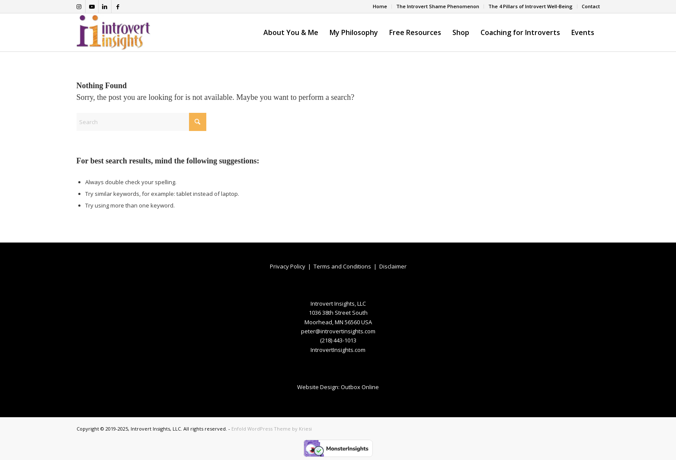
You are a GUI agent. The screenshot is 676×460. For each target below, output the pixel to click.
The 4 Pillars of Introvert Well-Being (530, 6)
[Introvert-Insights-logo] (114, 32)
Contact (591, 6)
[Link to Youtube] (92, 6)
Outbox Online (360, 387)
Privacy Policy (287, 266)
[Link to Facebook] (118, 6)
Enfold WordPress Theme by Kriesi (271, 428)
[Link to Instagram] (79, 6)
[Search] (141, 122)
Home (380, 6)
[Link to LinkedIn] (105, 6)
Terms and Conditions (342, 266)
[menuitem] (380, 6)
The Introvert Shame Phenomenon (437, 6)
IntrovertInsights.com (338, 350)
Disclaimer (393, 266)
